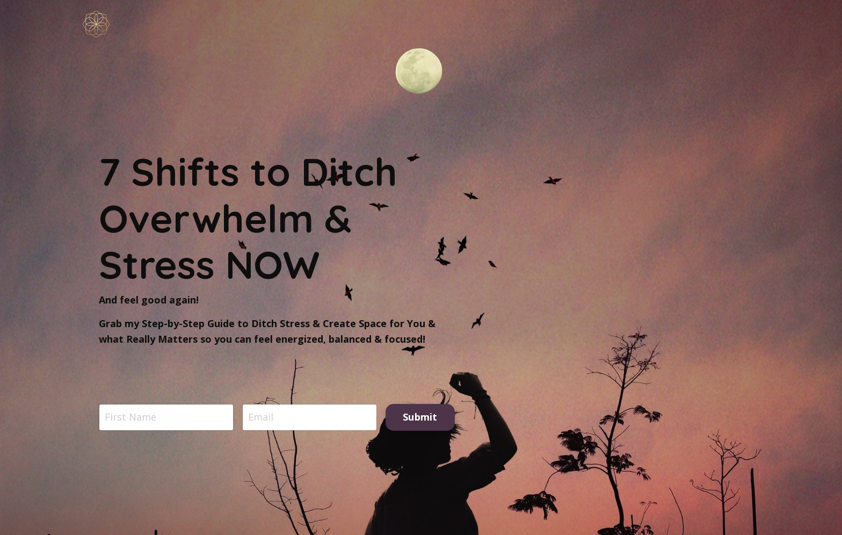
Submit (420, 417)
